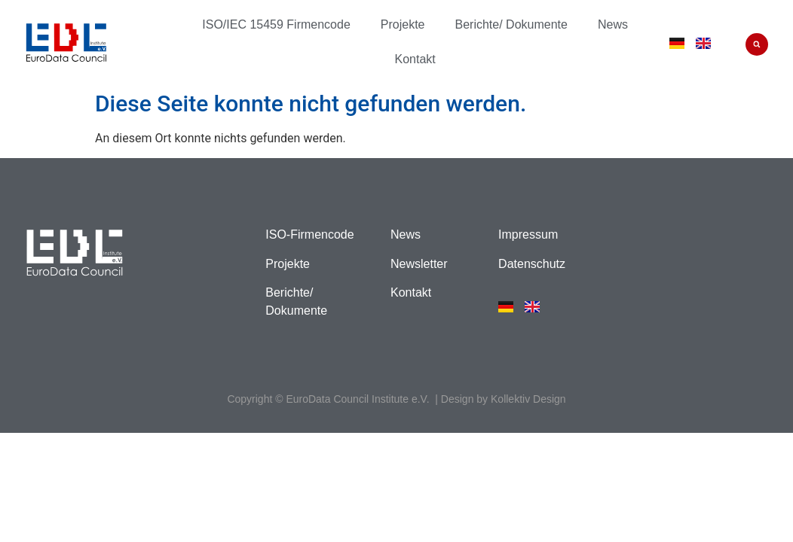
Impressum (528, 234)
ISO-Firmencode (309, 234)
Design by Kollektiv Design (503, 399)
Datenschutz (531, 263)
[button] (757, 44)
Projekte (403, 24)
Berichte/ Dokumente (511, 24)
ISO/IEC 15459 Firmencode (276, 24)
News (613, 24)
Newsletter (419, 263)
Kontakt (414, 59)
